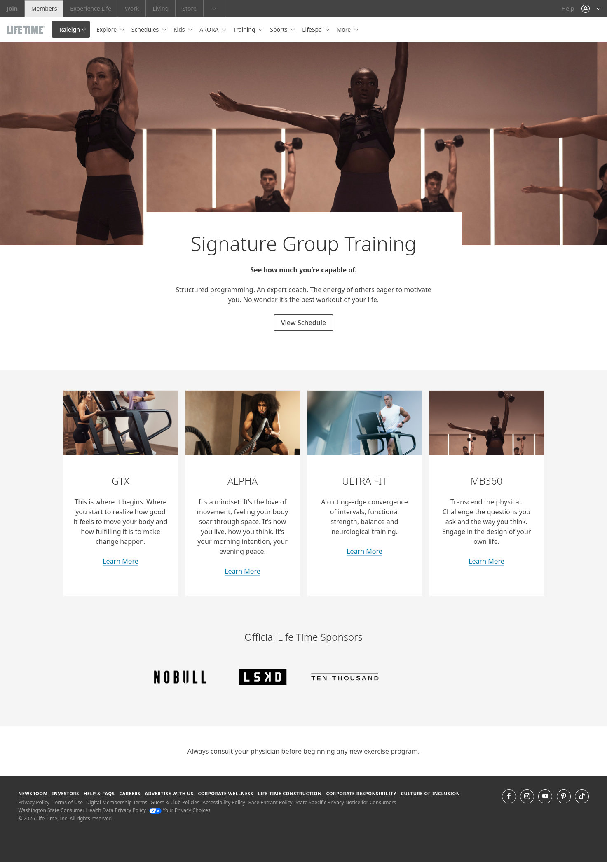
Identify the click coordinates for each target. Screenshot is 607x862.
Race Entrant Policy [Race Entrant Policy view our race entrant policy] (270, 802)
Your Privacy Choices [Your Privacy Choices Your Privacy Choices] (180, 810)
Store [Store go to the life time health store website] (189, 8)
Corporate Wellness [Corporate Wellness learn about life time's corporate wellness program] (225, 793)
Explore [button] (107, 29)
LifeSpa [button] (312, 29)
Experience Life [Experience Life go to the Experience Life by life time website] (90, 8)
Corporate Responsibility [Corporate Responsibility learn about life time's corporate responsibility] (361, 793)
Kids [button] (179, 29)
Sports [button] (279, 29)
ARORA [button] (209, 29)
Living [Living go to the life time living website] (160, 8)
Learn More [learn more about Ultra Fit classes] (364, 551)
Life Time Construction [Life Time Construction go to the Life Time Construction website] (289, 793)
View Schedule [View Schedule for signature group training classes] (303, 322)
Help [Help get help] (568, 8)
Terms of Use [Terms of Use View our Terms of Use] (68, 802)
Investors (65, 793)
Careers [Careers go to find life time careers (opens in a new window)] (129, 793)
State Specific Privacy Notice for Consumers (345, 802)
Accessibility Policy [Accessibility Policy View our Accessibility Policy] (223, 802)
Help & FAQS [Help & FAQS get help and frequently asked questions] (99, 793)
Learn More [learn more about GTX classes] (120, 561)
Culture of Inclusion (430, 793)
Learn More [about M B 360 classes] (486, 561)
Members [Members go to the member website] (44, 8)
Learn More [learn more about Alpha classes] (242, 571)
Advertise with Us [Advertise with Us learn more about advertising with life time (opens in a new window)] (169, 793)
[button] (590, 8)
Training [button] (245, 29)
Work (132, 8)
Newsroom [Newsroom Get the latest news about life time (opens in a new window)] (32, 793)
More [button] (344, 29)
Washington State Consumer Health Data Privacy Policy (82, 810)
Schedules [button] (145, 29)
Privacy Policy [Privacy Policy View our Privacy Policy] (33, 802)
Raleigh (69, 29)
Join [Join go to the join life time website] (12, 8)
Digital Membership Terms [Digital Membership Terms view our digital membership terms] (117, 802)
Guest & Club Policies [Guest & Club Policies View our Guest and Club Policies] (174, 802)
